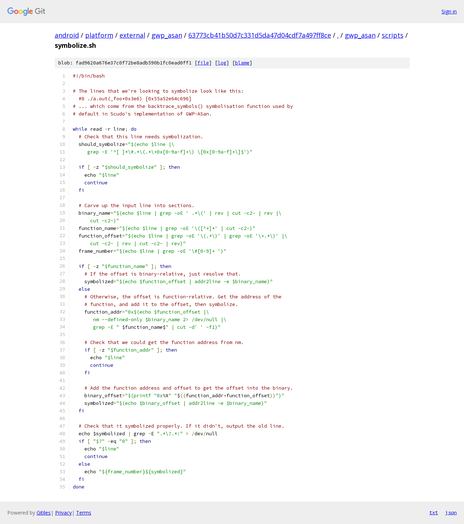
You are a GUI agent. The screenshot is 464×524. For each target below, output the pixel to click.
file (203, 63)
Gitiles (44, 512)
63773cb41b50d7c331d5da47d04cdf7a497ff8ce (259, 35)
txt (433, 512)
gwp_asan (166, 35)
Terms (83, 512)
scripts (393, 35)
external (132, 35)
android (67, 35)
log (222, 63)
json (451, 512)
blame (242, 63)
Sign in (449, 11)
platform (99, 35)
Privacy (63, 512)
